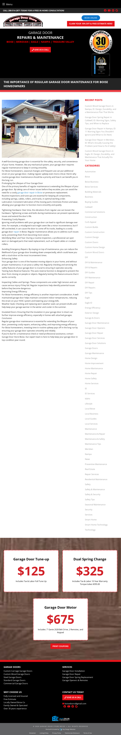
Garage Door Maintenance (97, 323)
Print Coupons (60, 646)
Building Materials (93, 192)
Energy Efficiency (92, 307)
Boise (87, 176)
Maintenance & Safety (95, 439)
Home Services (91, 383)
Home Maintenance (94, 368)
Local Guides (91, 418)
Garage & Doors (92, 318)
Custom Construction (95, 232)
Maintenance (91, 429)
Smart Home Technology (96, 524)
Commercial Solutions (95, 212)
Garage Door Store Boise (52, 726)
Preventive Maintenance (96, 464)
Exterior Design (92, 313)
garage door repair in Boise (29, 192)
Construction (91, 217)
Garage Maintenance (94, 353)
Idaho (87, 398)
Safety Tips (90, 499)
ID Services (90, 393)
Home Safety (91, 378)
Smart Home (91, 519)
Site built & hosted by (60, 729)
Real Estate (90, 469)
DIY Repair (89, 282)
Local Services (91, 423)
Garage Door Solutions (95, 343)
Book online (90, 17)
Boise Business (91, 181)
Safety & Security (92, 494)
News (87, 459)
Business (89, 196)
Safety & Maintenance (95, 489)
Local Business (91, 413)
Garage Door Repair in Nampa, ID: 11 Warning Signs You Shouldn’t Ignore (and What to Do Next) (100, 131)
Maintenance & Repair (95, 434)
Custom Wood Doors (94, 252)
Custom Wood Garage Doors (17, 674)
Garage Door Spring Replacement (77, 677)
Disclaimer (32, 733)
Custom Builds (91, 227)
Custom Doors (91, 242)
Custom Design (92, 237)
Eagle (87, 297)
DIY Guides (90, 272)
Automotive (90, 171)
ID (86, 388)
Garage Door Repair (94, 333)
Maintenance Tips (93, 444)
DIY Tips (88, 292)
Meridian (89, 449)
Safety (88, 484)
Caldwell (88, 207)
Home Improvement (94, 363)
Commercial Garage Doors (16, 683)
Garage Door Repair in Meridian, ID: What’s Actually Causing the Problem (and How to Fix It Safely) (100, 142)
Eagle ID (88, 302)
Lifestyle (88, 403)
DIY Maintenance (92, 277)
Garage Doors (91, 348)
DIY (86, 257)
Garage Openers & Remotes (75, 680)
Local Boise (90, 408)
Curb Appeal (90, 222)
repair (16, 231)
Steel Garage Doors (12, 677)
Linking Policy (44, 733)
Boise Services (91, 186)
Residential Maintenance (96, 479)
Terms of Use (87, 733)
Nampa (88, 454)
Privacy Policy (56, 733)
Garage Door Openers (95, 328)
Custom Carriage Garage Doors (18, 671)
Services (88, 514)
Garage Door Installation (73, 671)
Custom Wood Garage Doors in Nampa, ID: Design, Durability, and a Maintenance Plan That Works (100, 109)
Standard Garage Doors (14, 680)
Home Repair (91, 373)
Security (88, 509)
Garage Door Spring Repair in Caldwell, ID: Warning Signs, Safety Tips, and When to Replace (100, 120)
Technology (90, 529)
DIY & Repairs (91, 267)
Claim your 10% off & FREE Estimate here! (91, 23)
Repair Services (92, 474)
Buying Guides (91, 202)
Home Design (91, 358)
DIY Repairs (90, 287)
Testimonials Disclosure (72, 733)
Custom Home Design (95, 247)
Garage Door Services (95, 338)
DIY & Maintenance (93, 262)
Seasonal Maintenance (95, 504)
